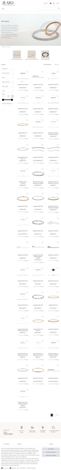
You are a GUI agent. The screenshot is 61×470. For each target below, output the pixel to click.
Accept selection (51, 452)
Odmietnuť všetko (51, 455)
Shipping (26, 90)
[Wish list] (50, 3)
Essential (6, 468)
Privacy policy (15, 465)
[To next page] (59, 415)
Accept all (51, 449)
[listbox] (22, 76)
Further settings (31, 468)
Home (3, 47)
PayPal (14, 468)
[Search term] (48, 8)
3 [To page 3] (56, 415)
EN (58, 3)
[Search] (58, 8)
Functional (22, 468)
